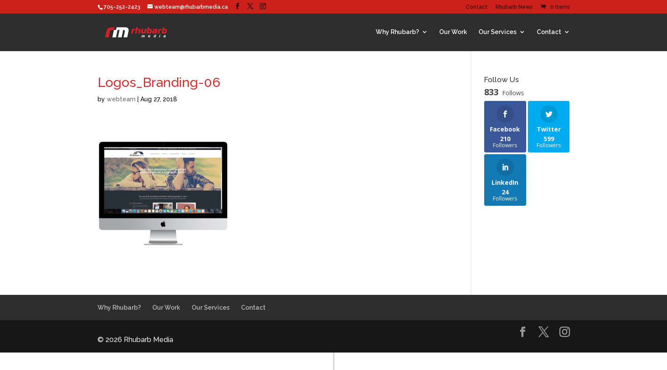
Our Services (497, 31)
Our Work (453, 31)
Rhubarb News (514, 7)
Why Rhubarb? (397, 31)
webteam (121, 99)
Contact (477, 7)
